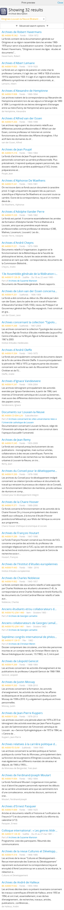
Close (60, 2)
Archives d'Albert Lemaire (18, 63)
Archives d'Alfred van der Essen (22, 118)
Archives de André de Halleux (20, 882)
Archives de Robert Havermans (22, 32)
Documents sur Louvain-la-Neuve (23, 412)
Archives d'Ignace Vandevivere (21, 381)
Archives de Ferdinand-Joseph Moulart (26, 775)
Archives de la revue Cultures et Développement (33, 851)
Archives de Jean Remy (16, 440)
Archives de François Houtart (20, 533)
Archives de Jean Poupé (17, 149)
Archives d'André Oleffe (17, 350)
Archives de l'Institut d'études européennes (30, 564)
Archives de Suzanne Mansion (23, 280)
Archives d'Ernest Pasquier (19, 806)
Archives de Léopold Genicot (20, 661)
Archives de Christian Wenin (22, 643)
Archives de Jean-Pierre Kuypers (22, 713)
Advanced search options (32, 25)
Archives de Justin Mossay (18, 682)
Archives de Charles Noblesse (21, 578)
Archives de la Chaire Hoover (20, 502)
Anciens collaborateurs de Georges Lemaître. (31, 623)
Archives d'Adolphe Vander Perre (23, 212)
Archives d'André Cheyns (18, 243)
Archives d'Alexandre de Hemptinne (25, 91)
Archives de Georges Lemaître (23, 616)
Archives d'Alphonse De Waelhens (23, 180)
